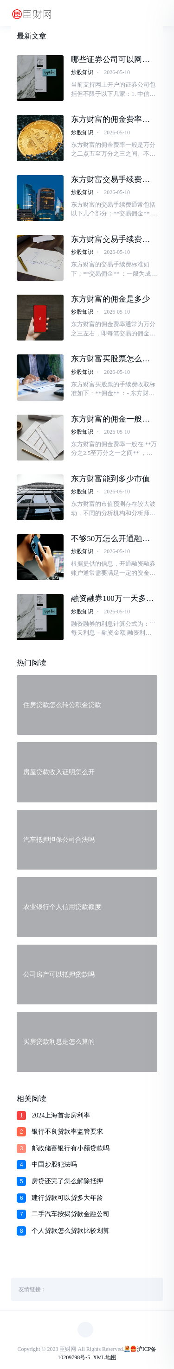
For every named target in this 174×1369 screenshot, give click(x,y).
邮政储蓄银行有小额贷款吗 (71, 1148)
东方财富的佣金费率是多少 (110, 119)
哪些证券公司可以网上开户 (110, 59)
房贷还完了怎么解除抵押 (67, 1181)
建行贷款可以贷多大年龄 (67, 1197)
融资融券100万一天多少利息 (112, 598)
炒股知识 (82, 72)
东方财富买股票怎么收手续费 (110, 359)
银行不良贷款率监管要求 (67, 1131)
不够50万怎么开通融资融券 (110, 538)
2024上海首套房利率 (61, 1115)
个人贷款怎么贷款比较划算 (71, 1230)
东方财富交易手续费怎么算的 (110, 179)
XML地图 (104, 1357)
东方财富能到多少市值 (110, 478)
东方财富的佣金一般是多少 (110, 419)
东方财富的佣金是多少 (110, 299)
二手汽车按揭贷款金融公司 (71, 1214)
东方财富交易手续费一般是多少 (110, 239)
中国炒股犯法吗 (54, 1164)
